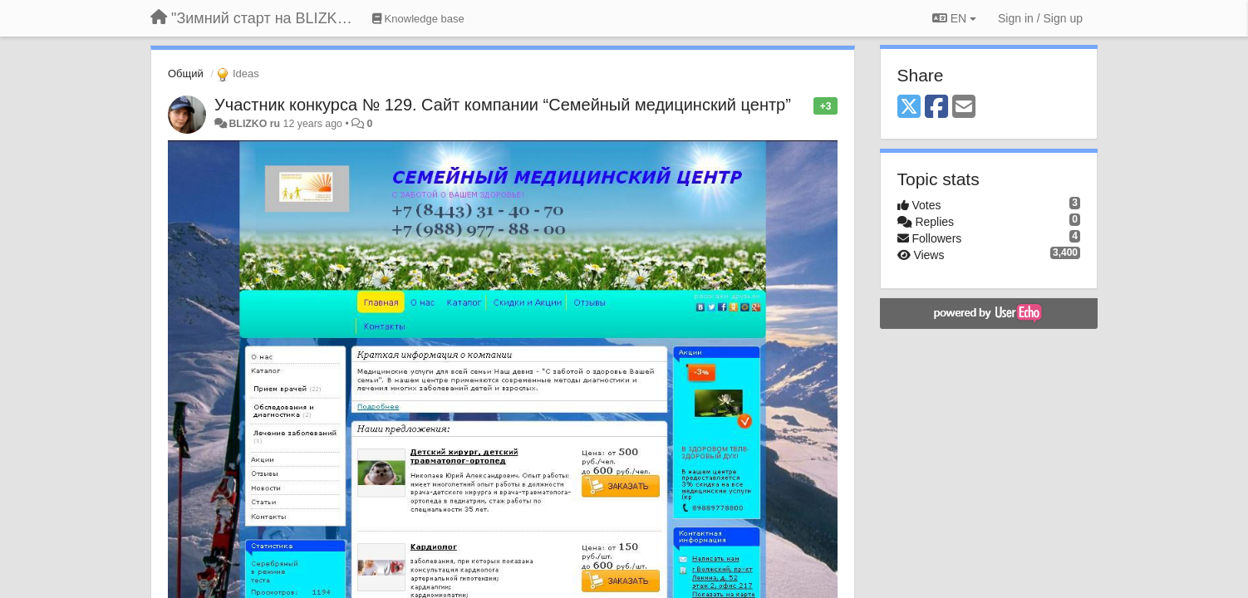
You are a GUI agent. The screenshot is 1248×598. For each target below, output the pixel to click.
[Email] (963, 107)
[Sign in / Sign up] (1040, 18)
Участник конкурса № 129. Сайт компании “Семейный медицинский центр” (502, 105)
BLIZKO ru (255, 124)
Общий (186, 73)
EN (954, 18)
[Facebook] (936, 107)
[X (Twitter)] (909, 107)
